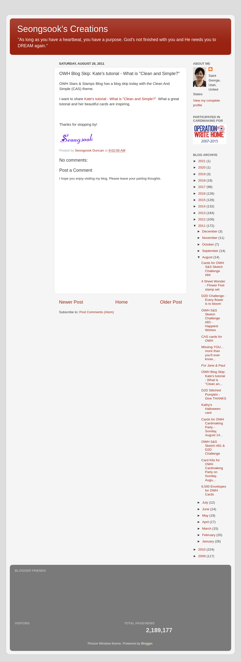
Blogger (146, 643)
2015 (202, 200)
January (208, 541)
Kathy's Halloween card (211, 409)
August (207, 257)
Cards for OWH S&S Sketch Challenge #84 (212, 269)
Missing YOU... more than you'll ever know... (212, 353)
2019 (202, 174)
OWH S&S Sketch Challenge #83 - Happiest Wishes (210, 320)
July (205, 502)
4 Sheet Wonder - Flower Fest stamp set (213, 285)
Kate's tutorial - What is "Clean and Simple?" (120, 99)
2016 (202, 193)
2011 (202, 226)
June (206, 509)
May (205, 515)
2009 (202, 556)
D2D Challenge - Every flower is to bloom (213, 300)
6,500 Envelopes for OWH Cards (213, 490)
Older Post (171, 302)
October (208, 244)
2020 (202, 167)
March (207, 528)
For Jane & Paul (213, 365)
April (206, 522)
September (210, 251)
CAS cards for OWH (211, 338)
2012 (202, 219)
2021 (202, 161)
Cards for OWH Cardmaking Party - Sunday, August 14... (212, 427)
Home (121, 302)
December (210, 231)
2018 (202, 180)
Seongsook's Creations (62, 29)
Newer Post (71, 302)
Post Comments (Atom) (96, 312)
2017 (202, 187)
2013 (202, 213)
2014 (202, 206)
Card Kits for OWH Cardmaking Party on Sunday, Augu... (212, 470)
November (210, 238)
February (209, 535)
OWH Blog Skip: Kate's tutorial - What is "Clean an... (213, 378)
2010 (202, 549)
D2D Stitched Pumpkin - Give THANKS (213, 394)
